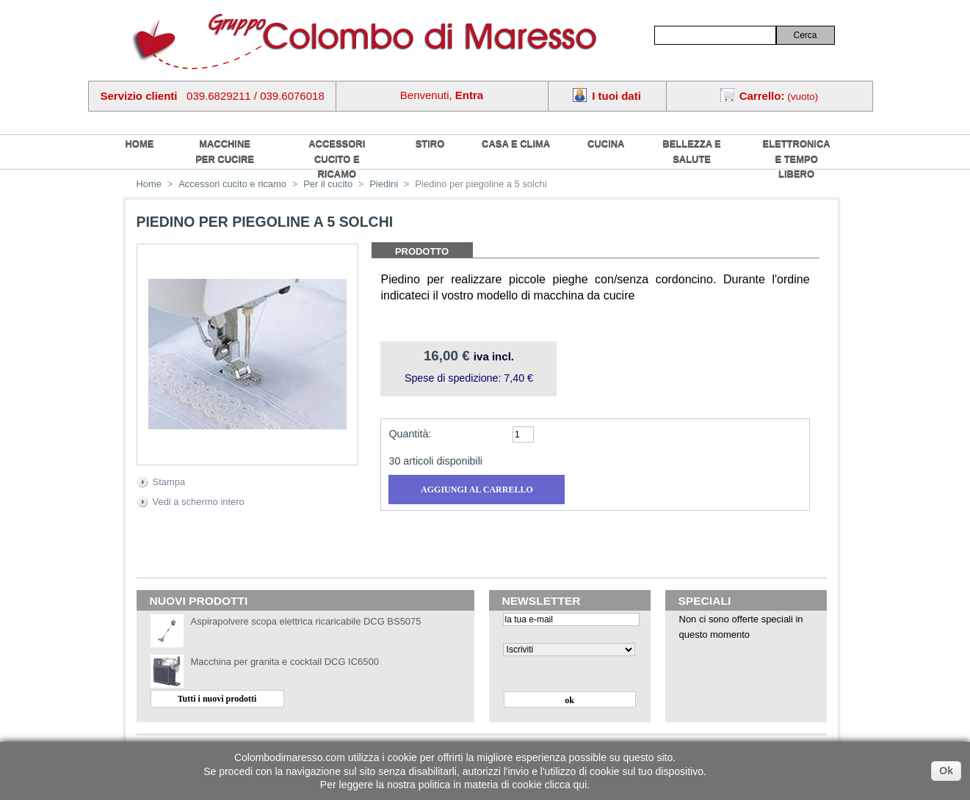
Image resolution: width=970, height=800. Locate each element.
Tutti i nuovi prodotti (217, 699)
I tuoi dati (616, 96)
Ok (946, 771)
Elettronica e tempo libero (796, 158)
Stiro (430, 143)
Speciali (704, 600)
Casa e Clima (516, 143)
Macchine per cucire (224, 151)
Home (149, 183)
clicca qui (566, 784)
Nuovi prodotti (199, 600)
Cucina (605, 143)
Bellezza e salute (691, 151)
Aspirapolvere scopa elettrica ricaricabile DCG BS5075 (306, 621)
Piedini (383, 183)
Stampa (169, 481)
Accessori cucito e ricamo (336, 158)
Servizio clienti (139, 96)
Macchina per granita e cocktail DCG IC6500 (285, 661)
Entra (469, 95)
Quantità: (409, 434)
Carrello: (762, 96)
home (140, 143)
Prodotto (422, 251)
